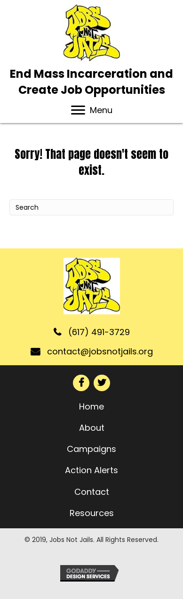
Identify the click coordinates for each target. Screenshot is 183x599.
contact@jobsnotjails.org (100, 351)
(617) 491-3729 (99, 332)
